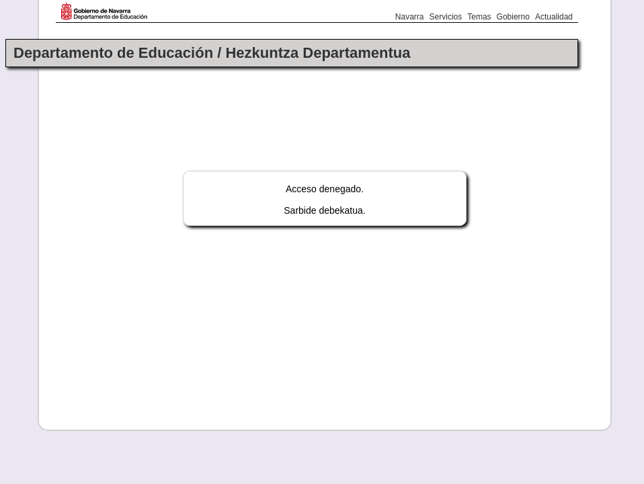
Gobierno (513, 17)
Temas (479, 17)
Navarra (409, 17)
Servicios (446, 17)
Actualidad (554, 17)
